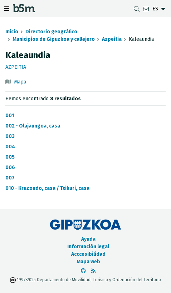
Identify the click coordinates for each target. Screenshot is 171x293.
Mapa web (88, 262)
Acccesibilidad (88, 254)
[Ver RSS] (93, 271)
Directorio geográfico (51, 32)
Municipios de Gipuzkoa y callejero (54, 39)
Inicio (11, 32)
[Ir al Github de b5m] (83, 271)
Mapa (20, 82)
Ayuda (88, 239)
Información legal (88, 247)
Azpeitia (112, 39)
